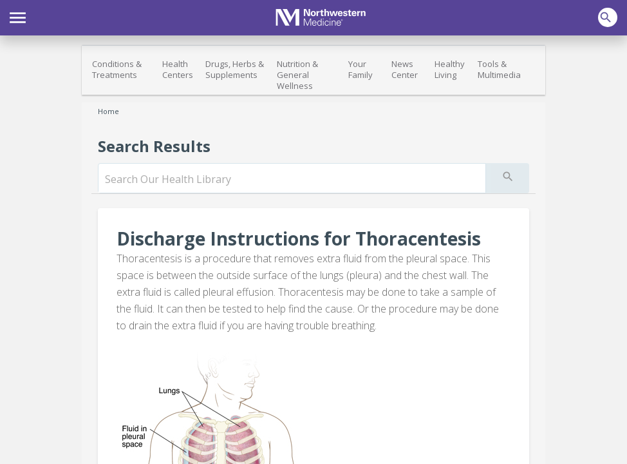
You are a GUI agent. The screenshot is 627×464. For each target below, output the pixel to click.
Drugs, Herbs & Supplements (234, 69)
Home (108, 111)
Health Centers (177, 69)
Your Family (360, 69)
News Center (404, 69)
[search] (291, 179)
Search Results (154, 146)
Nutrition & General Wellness (297, 75)
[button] (17, 16)
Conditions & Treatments (117, 69)
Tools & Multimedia (499, 69)
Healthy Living (450, 69)
